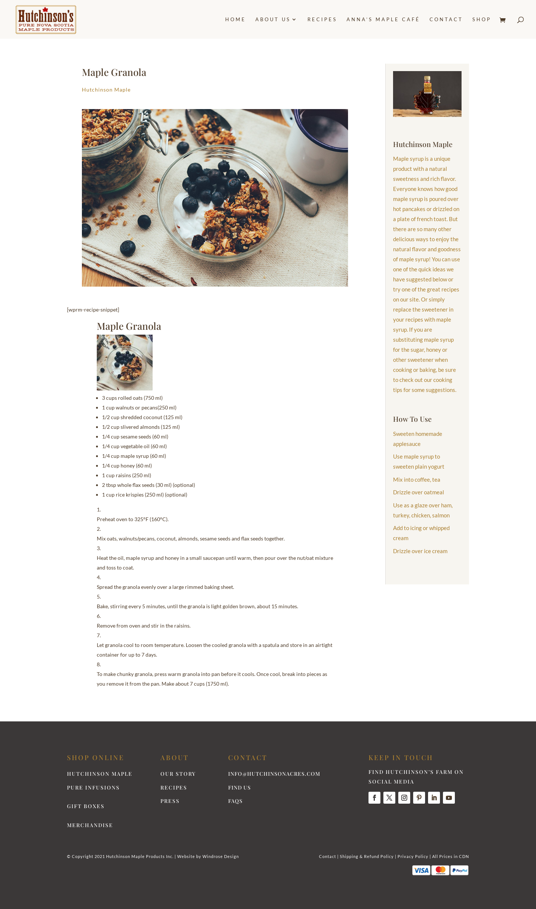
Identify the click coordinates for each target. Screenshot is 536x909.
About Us (273, 19)
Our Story (178, 773)
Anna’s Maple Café (383, 19)
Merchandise (90, 825)
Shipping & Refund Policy (367, 856)
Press (170, 800)
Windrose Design (220, 856)
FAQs (235, 800)
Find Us (239, 787)
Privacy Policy (413, 856)
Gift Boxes (86, 806)
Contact (446, 19)
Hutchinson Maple (106, 89)
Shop (481, 19)
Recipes (322, 19)
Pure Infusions (93, 787)
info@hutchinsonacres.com (274, 773)
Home (235, 19)
